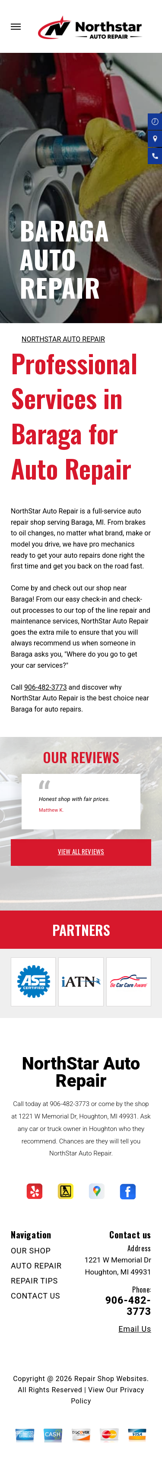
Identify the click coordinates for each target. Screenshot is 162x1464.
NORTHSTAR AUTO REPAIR (63, 339)
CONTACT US (35, 1295)
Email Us (134, 1329)
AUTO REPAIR (36, 1265)
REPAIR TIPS (34, 1280)
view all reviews (81, 851)
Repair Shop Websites (110, 1379)
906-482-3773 (45, 687)
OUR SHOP (31, 1250)
